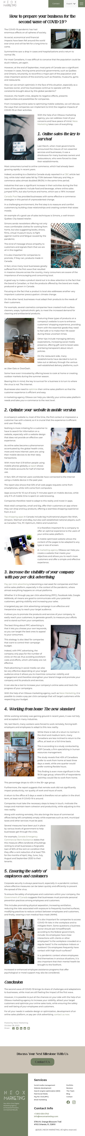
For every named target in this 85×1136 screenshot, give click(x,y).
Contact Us (42, 1062)
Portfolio (69, 1085)
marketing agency (49, 550)
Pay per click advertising (16, 584)
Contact (69, 1097)
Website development (42, 1088)
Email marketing (40, 1100)
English (71, 4)
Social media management (44, 1085)
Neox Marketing (67, 693)
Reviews (69, 1088)
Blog (68, 1094)
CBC (66, 174)
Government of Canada (16, 897)
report (33, 466)
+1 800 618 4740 (41, 1114)
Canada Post (10, 196)
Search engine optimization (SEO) (47, 1091)
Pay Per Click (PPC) (41, 1097)
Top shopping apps (13, 517)
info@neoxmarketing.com (46, 1116)
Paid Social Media (41, 1094)
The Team (70, 1091)
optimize (33, 389)
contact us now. (62, 1014)
